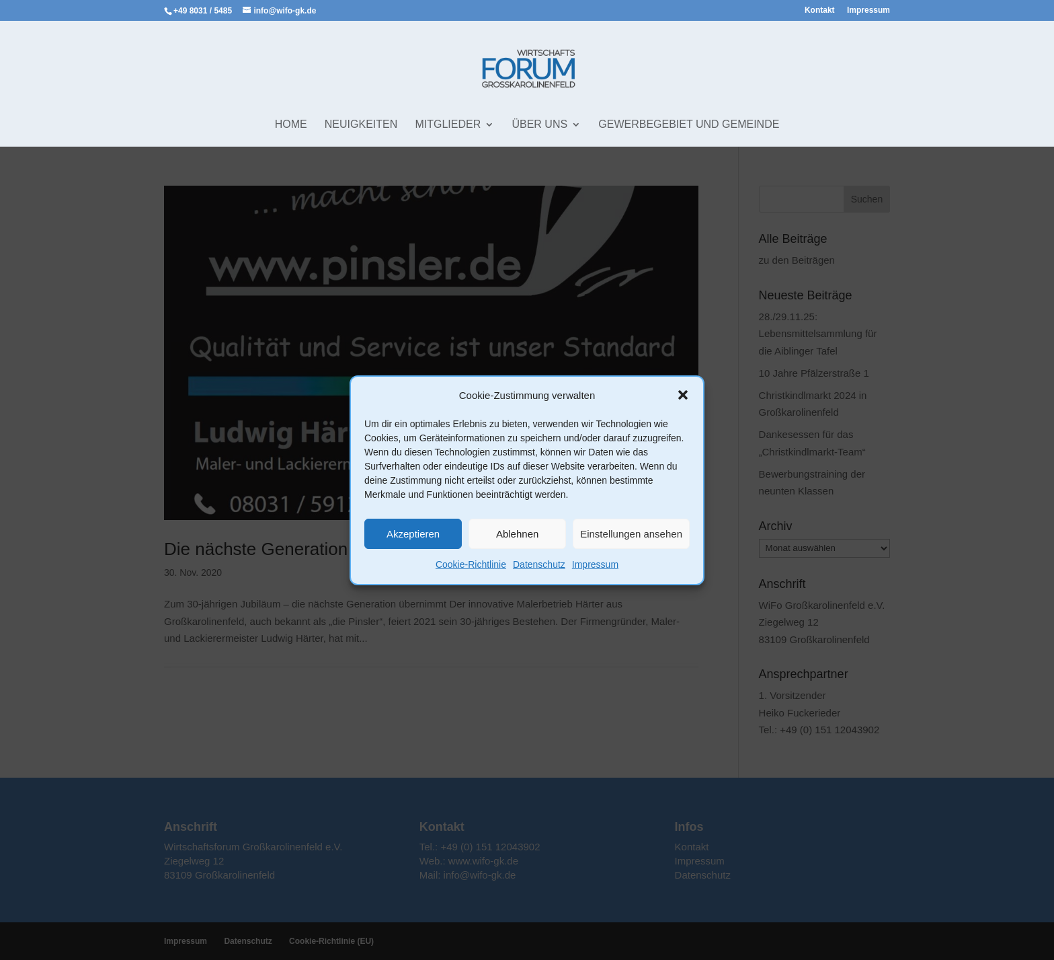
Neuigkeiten (361, 125)
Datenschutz (539, 564)
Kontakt (820, 10)
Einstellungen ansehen (631, 534)
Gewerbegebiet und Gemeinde (688, 125)
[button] (683, 395)
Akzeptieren (413, 534)
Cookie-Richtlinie (471, 564)
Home (291, 125)
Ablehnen (517, 534)
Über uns (539, 125)
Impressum (595, 564)
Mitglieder (448, 125)
